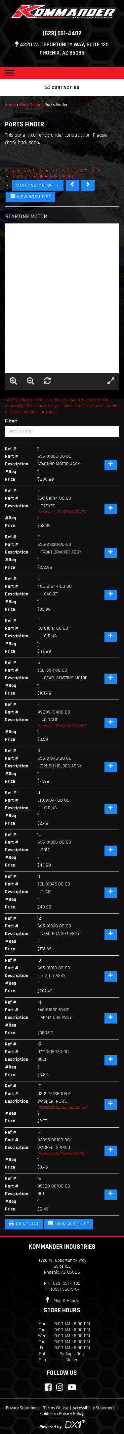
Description (16, 464)
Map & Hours (62, 1301)
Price (10, 479)
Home (10, 105)
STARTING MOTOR (37, 185)
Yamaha (46, 171)
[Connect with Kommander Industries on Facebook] (48, 1387)
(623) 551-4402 (62, 33)
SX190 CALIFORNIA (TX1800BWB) (43, 177)
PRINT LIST (24, 1223)
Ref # (11, 449)
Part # (12, 456)
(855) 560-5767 (65, 1289)
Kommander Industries (62, 1247)
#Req (10, 472)
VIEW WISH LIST (30, 196)
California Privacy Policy (62, 1413)
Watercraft (72, 171)
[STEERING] (88, 185)
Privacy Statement (22, 1408)
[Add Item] (110, 465)
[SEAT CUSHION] (72, 185)
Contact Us (62, 87)
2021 (95, 171)
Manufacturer (18, 171)
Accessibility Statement (94, 1408)
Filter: (11, 421)
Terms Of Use (55, 1408)
